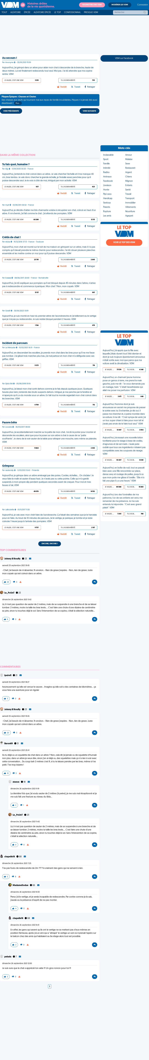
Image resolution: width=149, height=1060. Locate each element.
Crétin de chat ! (11, 237)
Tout (4, 12)
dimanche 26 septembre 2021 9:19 (24, 789)
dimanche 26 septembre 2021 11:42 (16, 600)
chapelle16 (9, 857)
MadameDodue (21, 885)
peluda (8, 957)
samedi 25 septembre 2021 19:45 (15, 566)
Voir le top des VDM (124, 242)
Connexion (142, 5)
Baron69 (8, 744)
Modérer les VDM (120, 5)
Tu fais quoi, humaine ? (16, 164)
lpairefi (8, 675)
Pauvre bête (9, 422)
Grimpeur (8, 466)
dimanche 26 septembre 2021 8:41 (24, 925)
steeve (16, 782)
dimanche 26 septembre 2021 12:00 (17, 964)
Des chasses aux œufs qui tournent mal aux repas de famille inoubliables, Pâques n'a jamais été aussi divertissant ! (49, 100)
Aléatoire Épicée (42, 12)
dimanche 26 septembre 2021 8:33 (25, 892)
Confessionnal (72, 12)
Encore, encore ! (50, 544)
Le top (57, 12)
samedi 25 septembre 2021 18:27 (15, 682)
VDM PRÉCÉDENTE (11, 111)
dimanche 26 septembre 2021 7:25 (16, 863)
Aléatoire (15, 12)
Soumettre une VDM (92, 5)
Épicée (27, 12)
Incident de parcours (15, 343)
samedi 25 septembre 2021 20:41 (15, 750)
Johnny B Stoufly (12, 559)
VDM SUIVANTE (89, 111)
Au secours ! (9, 58)
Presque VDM (91, 12)
